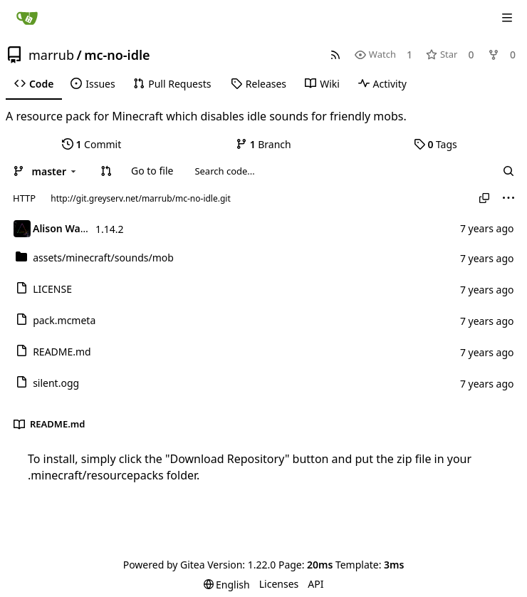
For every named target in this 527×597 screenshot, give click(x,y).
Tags (435, 144)
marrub (51, 55)
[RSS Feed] (335, 54)
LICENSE (52, 289)
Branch (263, 144)
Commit (91, 144)
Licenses (279, 584)
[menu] (508, 198)
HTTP (24, 198)
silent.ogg (56, 383)
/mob (103, 257)
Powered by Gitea (164, 564)
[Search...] (508, 171)
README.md (62, 351)
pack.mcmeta (64, 320)
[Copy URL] (484, 198)
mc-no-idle (117, 55)
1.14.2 (109, 229)
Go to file (152, 170)
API (315, 584)
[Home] (27, 18)
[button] (106, 171)
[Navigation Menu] (507, 18)
